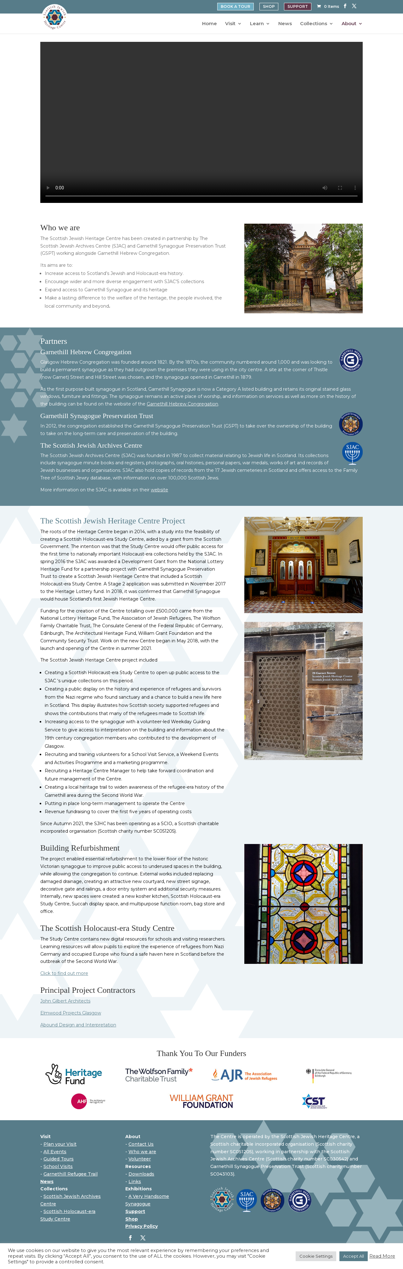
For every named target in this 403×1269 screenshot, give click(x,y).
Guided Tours (58, 1159)
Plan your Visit (60, 1144)
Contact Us (141, 1144)
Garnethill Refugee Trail (70, 1174)
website (159, 490)
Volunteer (139, 1159)
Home (209, 23)
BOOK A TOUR (235, 6)
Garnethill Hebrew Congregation (182, 404)
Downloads (141, 1174)
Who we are (142, 1151)
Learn (257, 23)
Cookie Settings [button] (315, 1256)
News (285, 23)
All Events (54, 1151)
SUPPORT (297, 6)
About (349, 23)
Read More (382, 1256)
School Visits (58, 1166)
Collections (313, 23)
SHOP (269, 6)
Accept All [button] (353, 1256)
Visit (230, 23)
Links (134, 1181)
